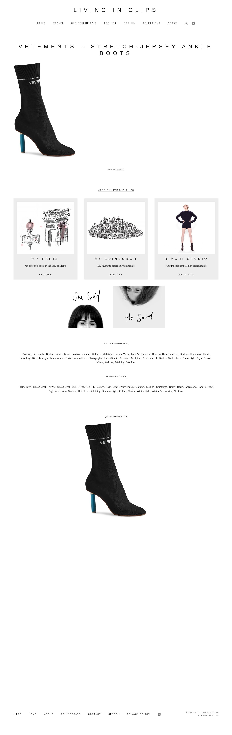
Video (100, 367)
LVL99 (215, 720)
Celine (122, 396)
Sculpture (136, 363)
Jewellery (25, 363)
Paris (68, 363)
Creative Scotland (80, 359)
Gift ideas (183, 359)
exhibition (107, 359)
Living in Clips (116, 12)
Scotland (124, 363)
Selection (148, 363)
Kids (34, 363)
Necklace (179, 396)
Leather (100, 392)
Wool (57, 396)
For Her (152, 359)
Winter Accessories (162, 396)
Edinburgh (161, 392)
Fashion (150, 392)
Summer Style (109, 396)
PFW (51, 392)
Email (120, 174)
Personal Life (80, 363)
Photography (95, 363)
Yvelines (130, 367)
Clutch (131, 396)
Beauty (40, 359)
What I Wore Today (122, 392)
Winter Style (143, 396)
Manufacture (57, 363)
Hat (80, 396)
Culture (96, 359)
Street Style (189, 363)
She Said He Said (164, 363)
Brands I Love (62, 359)
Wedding (119, 367)
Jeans (86, 396)
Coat (108, 392)
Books (49, 359)
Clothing (95, 396)
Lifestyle (43, 363)
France (172, 359)
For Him (162, 359)
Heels (180, 392)
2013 (91, 392)
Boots (172, 392)
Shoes (178, 363)
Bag (50, 396)
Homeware (195, 359)
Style (200, 363)
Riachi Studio (111, 363)
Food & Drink (138, 359)
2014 (75, 392)
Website (109, 367)
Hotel (206, 359)
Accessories (28, 359)
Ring (210, 392)
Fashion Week (121, 359)
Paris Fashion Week (36, 392)
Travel (207, 363)
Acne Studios (69, 396)
